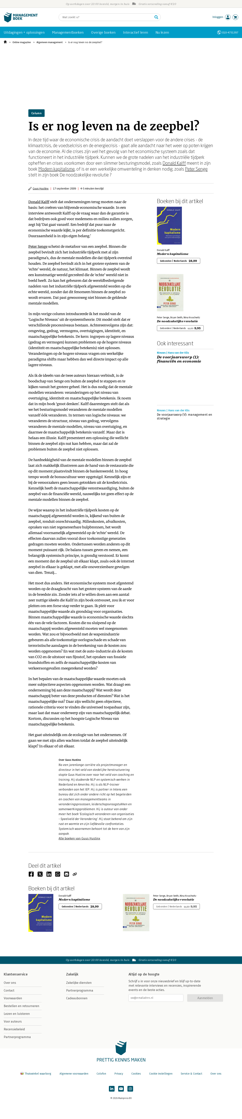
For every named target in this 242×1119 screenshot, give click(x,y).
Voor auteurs (13, 1021)
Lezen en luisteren (17, 1014)
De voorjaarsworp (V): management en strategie (184, 416)
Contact (9, 990)
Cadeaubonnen (77, 998)
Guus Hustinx (41, 188)
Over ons (10, 983)
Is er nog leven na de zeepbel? (85, 42)
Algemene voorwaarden (74, 1073)
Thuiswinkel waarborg (36, 1073)
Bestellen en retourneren (21, 1006)
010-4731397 (230, 32)
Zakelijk (72, 974)
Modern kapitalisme (56, 169)
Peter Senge (196, 169)
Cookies (136, 1073)
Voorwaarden (13, 998)
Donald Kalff (174, 163)
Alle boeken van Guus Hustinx (79, 838)
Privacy (118, 1073)
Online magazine (21, 42)
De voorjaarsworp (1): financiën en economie (179, 359)
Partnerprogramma (17, 1037)
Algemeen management (49, 42)
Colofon (101, 1073)
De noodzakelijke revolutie (177, 321)
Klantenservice (16, 974)
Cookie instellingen (160, 1073)
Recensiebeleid (14, 1029)
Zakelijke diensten (79, 983)
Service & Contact (191, 1073)
